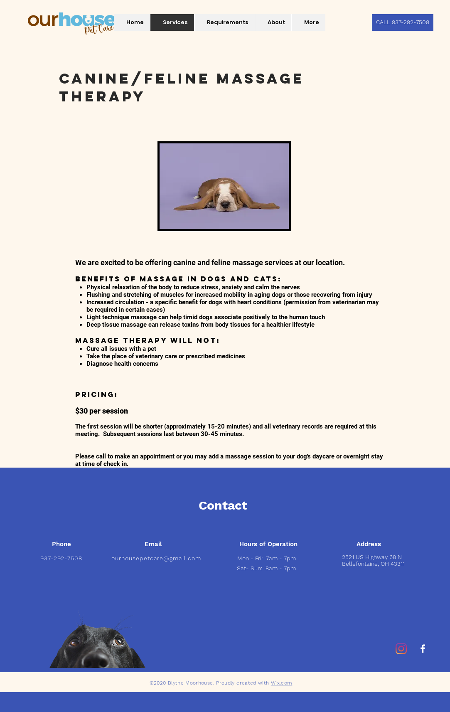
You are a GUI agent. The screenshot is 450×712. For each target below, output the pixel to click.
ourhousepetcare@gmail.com (156, 558)
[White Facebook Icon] (422, 648)
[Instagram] (401, 648)
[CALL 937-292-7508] (402, 22)
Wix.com (282, 683)
